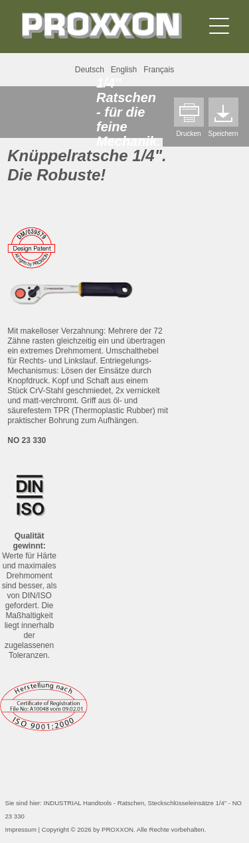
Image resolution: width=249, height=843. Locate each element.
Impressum (21, 829)
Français (158, 69)
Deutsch (89, 69)
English (124, 69)
